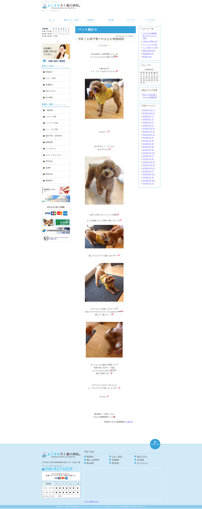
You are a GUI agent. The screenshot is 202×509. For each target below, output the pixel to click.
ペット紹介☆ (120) (150, 47)
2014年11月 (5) (148, 165)
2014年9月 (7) (148, 171)
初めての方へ (142, 456)
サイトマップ (142, 463)
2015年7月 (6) (148, 141)
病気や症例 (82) (148, 51)
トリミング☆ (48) (149, 44)
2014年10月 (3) (148, 168)
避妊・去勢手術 (93, 460)
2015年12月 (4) (148, 128)
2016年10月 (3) (148, 113)
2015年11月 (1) (148, 132)
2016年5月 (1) (148, 119)
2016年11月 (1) (148, 110)
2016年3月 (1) (148, 126)
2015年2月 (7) (148, 156)
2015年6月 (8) (148, 144)
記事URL (129, 422)
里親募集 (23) (147, 54)
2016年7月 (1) (148, 116)
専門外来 (115, 463)
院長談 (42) (147, 57)
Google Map (122, 484)
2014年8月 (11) (148, 174)
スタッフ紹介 (117, 456)
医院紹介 (90, 456)
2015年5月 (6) (148, 147)
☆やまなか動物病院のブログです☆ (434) (149, 35)
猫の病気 (90, 463)
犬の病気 (140, 460)
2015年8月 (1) (148, 138)
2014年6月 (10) (148, 180)
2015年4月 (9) (148, 150)
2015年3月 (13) (148, 153)
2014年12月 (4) (148, 162)
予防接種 (115, 460)
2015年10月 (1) (148, 135)
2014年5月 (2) (148, 183)
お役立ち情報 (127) (150, 41)
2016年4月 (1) (148, 122)
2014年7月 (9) (148, 177)
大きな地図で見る (91, 501)
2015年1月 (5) (148, 159)
